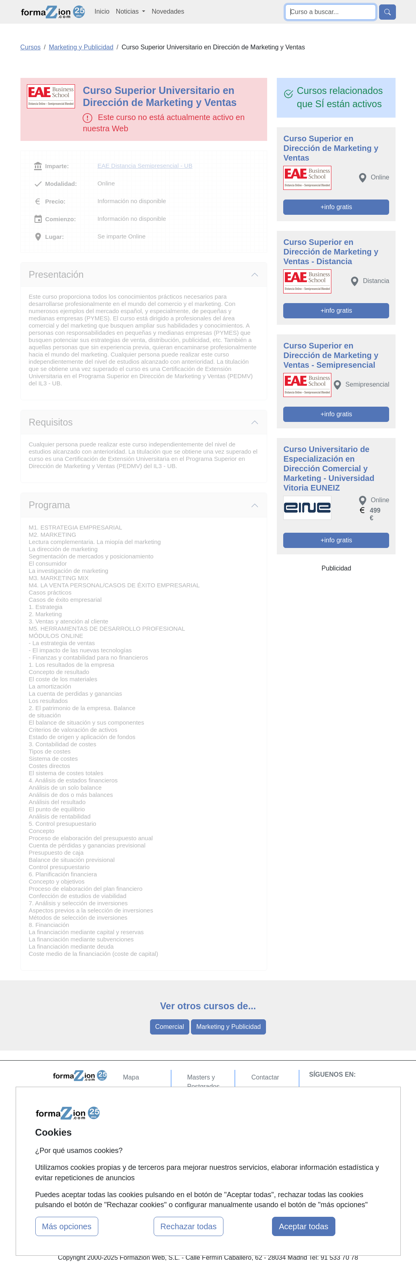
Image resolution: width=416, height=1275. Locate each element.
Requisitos (51, 422)
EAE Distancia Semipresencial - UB (145, 165)
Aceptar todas (303, 1226)
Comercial (169, 1026)
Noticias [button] (128, 11)
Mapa (131, 1077)
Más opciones (66, 1226)
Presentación (56, 274)
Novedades (168, 11)
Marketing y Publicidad (228, 1026)
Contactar (265, 1077)
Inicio (102, 11)
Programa (49, 505)
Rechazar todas (188, 1226)
